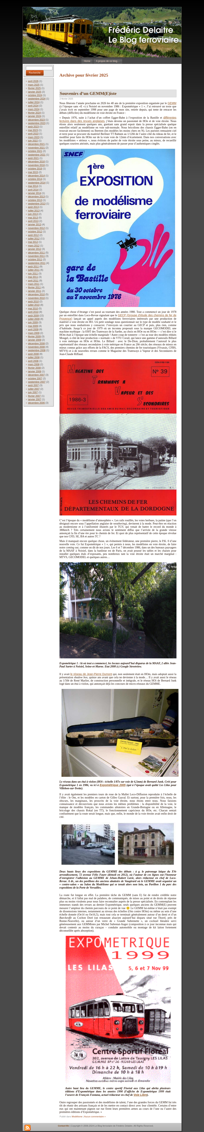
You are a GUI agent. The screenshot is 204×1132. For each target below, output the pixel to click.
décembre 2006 (36, 402)
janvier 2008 (34, 371)
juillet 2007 (34, 389)
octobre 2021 (35, 151)
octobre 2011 (35, 259)
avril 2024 (33, 105)
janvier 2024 (34, 116)
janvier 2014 (34, 193)
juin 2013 (33, 214)
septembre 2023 (37, 123)
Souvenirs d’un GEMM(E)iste (88, 93)
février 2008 (34, 367)
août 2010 (33, 301)
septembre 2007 (37, 382)
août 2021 (33, 158)
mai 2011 (33, 277)
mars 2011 (34, 284)
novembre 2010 (36, 298)
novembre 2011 (36, 256)
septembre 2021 (37, 154)
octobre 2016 (35, 168)
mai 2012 (33, 242)
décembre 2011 (36, 252)
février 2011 (34, 287)
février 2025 (34, 88)
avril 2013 (33, 221)
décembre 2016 (36, 161)
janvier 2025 (34, 91)
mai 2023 (33, 130)
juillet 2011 (34, 270)
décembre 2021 (36, 144)
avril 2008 (33, 361)
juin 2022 (33, 140)
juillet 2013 (34, 210)
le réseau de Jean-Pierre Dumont (91, 674)
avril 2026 (33, 81)
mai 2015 (33, 172)
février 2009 (34, 336)
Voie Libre (140, 1094)
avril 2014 (33, 189)
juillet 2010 (34, 305)
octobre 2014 (35, 179)
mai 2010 (33, 308)
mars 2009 (34, 333)
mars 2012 (34, 245)
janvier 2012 (34, 249)
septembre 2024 (37, 98)
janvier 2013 (34, 224)
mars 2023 (34, 137)
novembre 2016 (36, 165)
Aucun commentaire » (95, 1116)
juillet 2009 (34, 319)
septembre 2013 (37, 203)
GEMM (172, 103)
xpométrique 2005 (113, 785)
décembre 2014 (36, 175)
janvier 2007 (34, 399)
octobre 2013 (35, 200)
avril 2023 (33, 133)
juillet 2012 (34, 238)
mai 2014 (33, 186)
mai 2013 (33, 217)
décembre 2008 (36, 343)
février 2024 (34, 112)
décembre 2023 (36, 119)
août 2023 (33, 126)
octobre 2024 (35, 95)
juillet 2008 (34, 357)
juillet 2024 (34, 102)
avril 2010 (33, 312)
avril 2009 (33, 329)
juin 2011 (33, 273)
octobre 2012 (35, 231)
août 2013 (33, 207)
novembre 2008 (36, 347)
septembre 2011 (37, 263)
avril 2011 (33, 280)
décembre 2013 (36, 196)
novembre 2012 (36, 228)
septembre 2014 (37, 182)
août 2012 (33, 235)
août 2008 (33, 354)
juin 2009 (33, 322)
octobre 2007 (35, 378)
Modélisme (77, 1116)
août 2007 (33, 385)
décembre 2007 (36, 375)
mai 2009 (33, 326)
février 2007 (34, 396)
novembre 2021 (36, 147)
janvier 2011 (34, 291)
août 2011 (33, 266)
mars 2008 (34, 364)
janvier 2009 (34, 340)
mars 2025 (34, 84)
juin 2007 (33, 392)
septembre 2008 (37, 350)
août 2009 (33, 315)
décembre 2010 (36, 294)
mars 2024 (34, 109)
